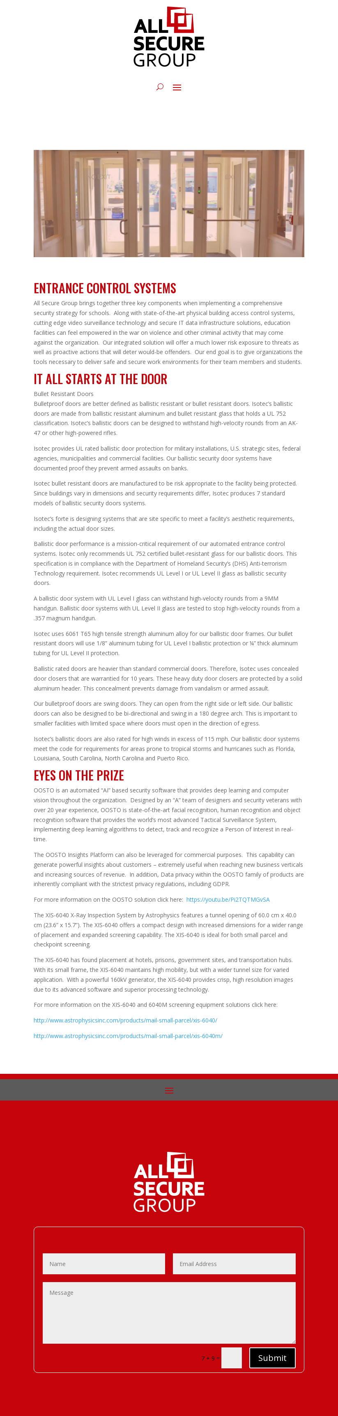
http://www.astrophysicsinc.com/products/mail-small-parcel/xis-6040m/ (128, 1036)
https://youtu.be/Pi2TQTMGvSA (228, 899)
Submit (272, 1357)
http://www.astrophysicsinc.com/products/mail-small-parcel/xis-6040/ (125, 1020)
